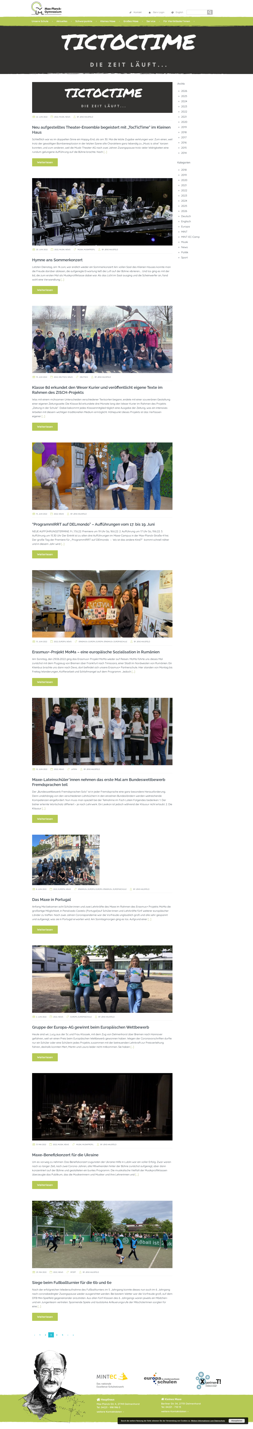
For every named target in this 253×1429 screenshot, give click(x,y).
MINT (184, 231)
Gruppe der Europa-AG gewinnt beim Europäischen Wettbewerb (90, 1027)
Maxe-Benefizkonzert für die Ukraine (65, 1155)
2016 (184, 142)
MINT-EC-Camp (190, 236)
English (177, 12)
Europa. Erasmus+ (104, 641)
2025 (184, 96)
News (67, 117)
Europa (62, 641)
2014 (184, 152)
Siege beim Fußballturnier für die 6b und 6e (71, 1282)
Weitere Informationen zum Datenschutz (208, 1421)
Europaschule (120, 641)
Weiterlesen (45, 162)
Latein (74, 769)
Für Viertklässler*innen (176, 21)
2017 (184, 137)
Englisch (186, 221)
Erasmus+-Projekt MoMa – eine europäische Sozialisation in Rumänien (96, 652)
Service (151, 21)
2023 (184, 106)
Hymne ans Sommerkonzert (57, 260)
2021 (184, 116)
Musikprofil (89, 249)
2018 (184, 132)
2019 (184, 127)
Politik (184, 252)
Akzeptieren (236, 1421)
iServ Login (156, 12)
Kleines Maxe (107, 21)
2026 (184, 91)
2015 (184, 147)
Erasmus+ (83, 641)
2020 (184, 121)
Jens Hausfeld (86, 117)
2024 (184, 101)
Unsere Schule (40, 21)
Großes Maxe (130, 21)
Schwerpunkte (83, 21)
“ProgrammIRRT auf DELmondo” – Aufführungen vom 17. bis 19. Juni (93, 524)
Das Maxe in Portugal (51, 899)
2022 (56, 117)
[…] (105, 151)
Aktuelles (61, 21)
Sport (73, 1272)
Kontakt (135, 12)
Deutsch (63, 377)
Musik (61, 117)
